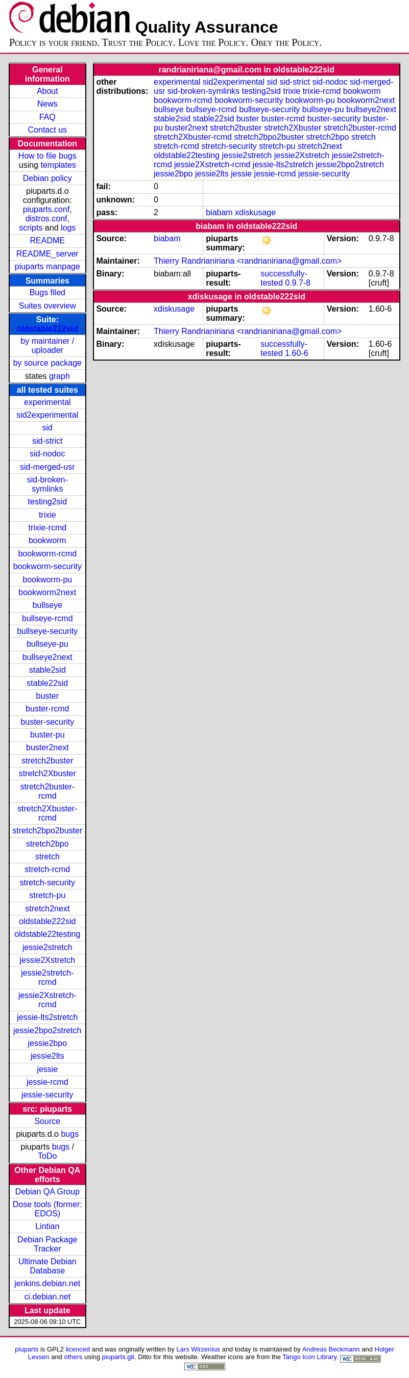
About (47, 91)
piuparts (26, 1349)
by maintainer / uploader (47, 345)
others (73, 1357)
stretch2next (47, 908)
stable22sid (47, 683)
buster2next (47, 747)
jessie (47, 1069)
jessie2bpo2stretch (47, 1030)
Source (47, 1121)
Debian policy (47, 178)
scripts (30, 227)
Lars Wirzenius (198, 1349)
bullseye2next (47, 657)
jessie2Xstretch (48, 960)
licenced (78, 1349)
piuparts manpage (47, 266)
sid (47, 427)
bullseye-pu (47, 644)
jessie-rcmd (47, 1082)
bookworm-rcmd (47, 553)
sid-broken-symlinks (47, 484)
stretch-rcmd (47, 869)
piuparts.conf (46, 209)
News (47, 103)
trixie (47, 515)
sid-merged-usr (47, 467)
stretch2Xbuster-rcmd (47, 813)
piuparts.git (118, 1357)
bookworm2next (47, 592)
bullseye (47, 605)
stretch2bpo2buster (47, 830)
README (47, 240)
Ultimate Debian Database (47, 1266)
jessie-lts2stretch (47, 1017)
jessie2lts (47, 1056)
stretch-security (47, 882)
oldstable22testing (47, 934)
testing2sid (47, 501)
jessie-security (47, 1094)
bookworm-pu (47, 579)
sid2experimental (47, 415)
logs (68, 227)
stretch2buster (47, 760)
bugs (70, 1134)
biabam (219, 212)
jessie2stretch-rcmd (47, 977)
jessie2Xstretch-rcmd (47, 1000)
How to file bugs (47, 155)
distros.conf (46, 218)
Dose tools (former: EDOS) (47, 1209)
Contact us (47, 129)
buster (47, 696)
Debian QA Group (47, 1191)
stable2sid (47, 670)
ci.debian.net (47, 1296)
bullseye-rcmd (47, 618)
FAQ (47, 117)
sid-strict (47, 441)
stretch (47, 856)
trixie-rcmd (47, 527)
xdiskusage (255, 212)
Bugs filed (47, 292)
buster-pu (47, 734)
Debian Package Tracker (47, 1244)
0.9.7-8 (297, 282)
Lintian (47, 1226)
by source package (47, 363)
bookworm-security (47, 566)
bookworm (47, 540)
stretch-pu (47, 895)
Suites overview (47, 305)
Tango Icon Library (309, 1357)
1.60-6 (296, 353)
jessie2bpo (47, 1043)
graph (59, 376)
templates (58, 165)
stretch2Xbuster (47, 773)
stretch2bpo (47, 843)
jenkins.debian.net (47, 1283)
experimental (47, 402)
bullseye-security (47, 631)
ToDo (47, 1156)
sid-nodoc (47, 453)
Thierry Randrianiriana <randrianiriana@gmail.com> (248, 261)
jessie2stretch (47, 947)
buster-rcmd (47, 708)
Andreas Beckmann (331, 1349)
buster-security (47, 722)
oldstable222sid (47, 328)
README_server (47, 253)
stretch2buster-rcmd (47, 791)
